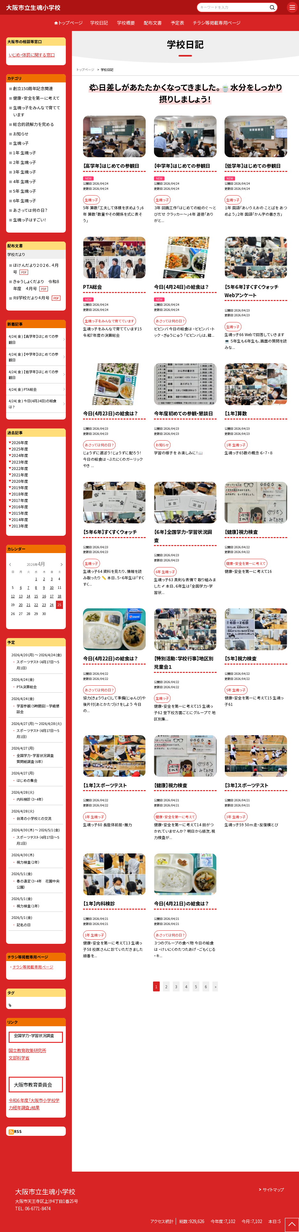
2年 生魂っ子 (24, 162)
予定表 (177, 22)
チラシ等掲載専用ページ (217, 22)
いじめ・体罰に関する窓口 (32, 54)
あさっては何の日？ (30, 210)
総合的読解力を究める (33, 124)
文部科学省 (19, 1057)
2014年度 (20, 519)
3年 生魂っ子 (24, 172)
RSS (18, 1131)
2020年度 (20, 481)
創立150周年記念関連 (33, 88)
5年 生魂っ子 (24, 191)
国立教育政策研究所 (27, 1050)
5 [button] (196, 986)
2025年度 (20, 448)
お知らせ (21, 134)
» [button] (216, 986)
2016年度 (20, 506)
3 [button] (176, 986)
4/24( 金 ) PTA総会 (23, 389)
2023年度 (20, 462)
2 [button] (166, 986)
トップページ (70, 22)
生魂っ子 (21, 143)
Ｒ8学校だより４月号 (37, 298)
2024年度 (20, 455)
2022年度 (20, 468)
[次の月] (62, 564)
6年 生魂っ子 (24, 200)
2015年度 (20, 513)
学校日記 (99, 22)
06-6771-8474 (37, 1208)
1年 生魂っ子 (24, 153)
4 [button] (186, 986)
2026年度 (20, 442)
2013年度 (20, 525)
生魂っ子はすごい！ (29, 220)
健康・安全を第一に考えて (36, 98)
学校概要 (126, 22)
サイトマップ (273, 1189)
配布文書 (153, 22)
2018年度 (20, 494)
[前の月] (10, 564)
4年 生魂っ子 (24, 181)
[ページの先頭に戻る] (292, 1225)
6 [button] (206, 986)
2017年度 (20, 500)
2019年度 (20, 487)
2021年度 (20, 474)
